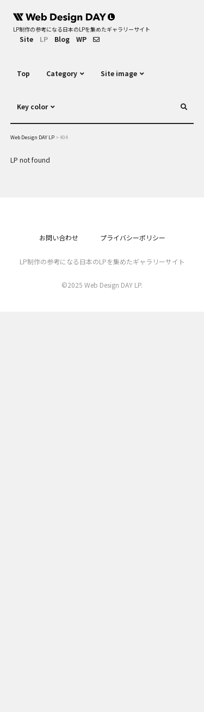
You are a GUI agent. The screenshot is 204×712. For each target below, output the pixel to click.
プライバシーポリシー (132, 237)
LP (44, 39)
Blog (62, 39)
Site (26, 39)
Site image (119, 73)
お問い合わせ (58, 237)
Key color (32, 106)
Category (61, 73)
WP (81, 39)
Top (23, 73)
